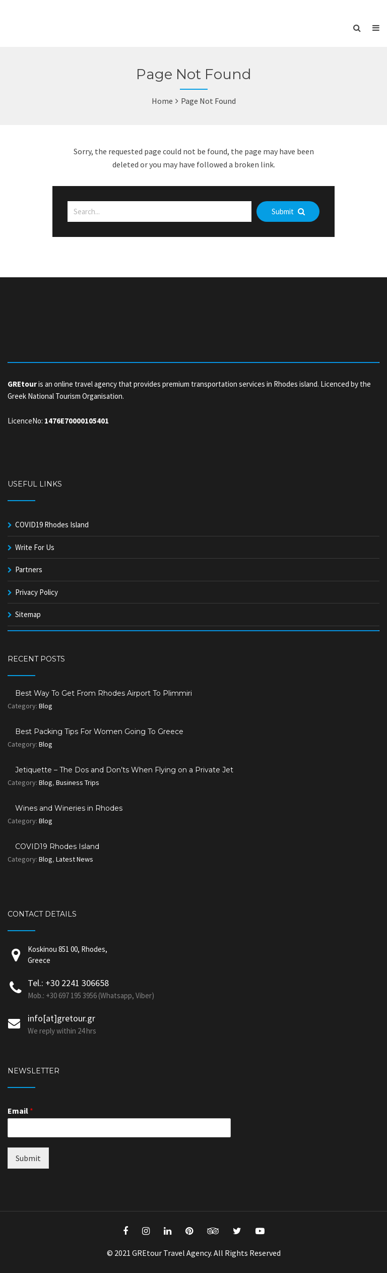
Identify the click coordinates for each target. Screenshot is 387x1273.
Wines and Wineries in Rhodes (68, 808)
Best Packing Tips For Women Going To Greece (99, 731)
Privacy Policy (36, 592)
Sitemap (28, 614)
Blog (45, 705)
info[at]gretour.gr (61, 1018)
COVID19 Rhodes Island (52, 524)
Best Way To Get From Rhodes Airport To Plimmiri (103, 693)
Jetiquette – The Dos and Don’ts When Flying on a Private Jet (124, 769)
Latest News (74, 859)
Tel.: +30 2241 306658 (68, 983)
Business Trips (77, 782)
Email (20, 1111)
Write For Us (34, 547)
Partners (28, 569)
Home (162, 101)
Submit (288, 211)
